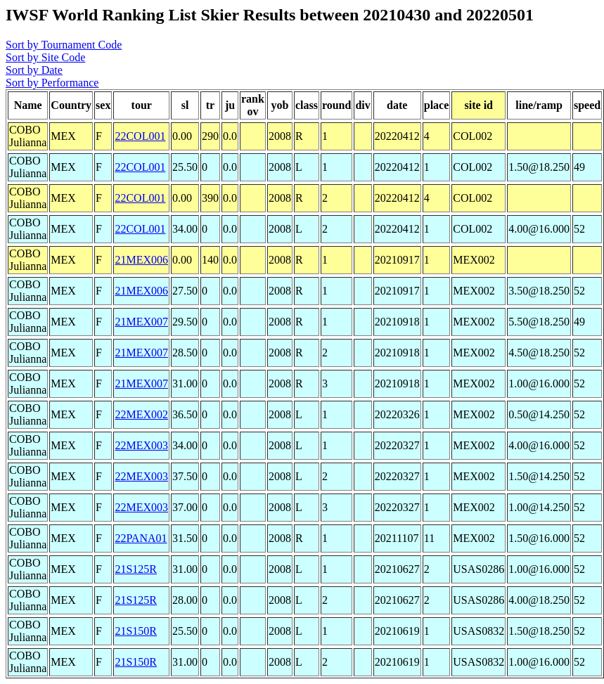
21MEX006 (141, 260)
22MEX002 (141, 414)
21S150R (136, 631)
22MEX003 (141, 445)
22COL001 (140, 136)
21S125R (136, 569)
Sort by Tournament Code (64, 45)
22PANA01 (141, 538)
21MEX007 (141, 322)
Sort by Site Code (45, 57)
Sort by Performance (52, 83)
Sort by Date (34, 70)
